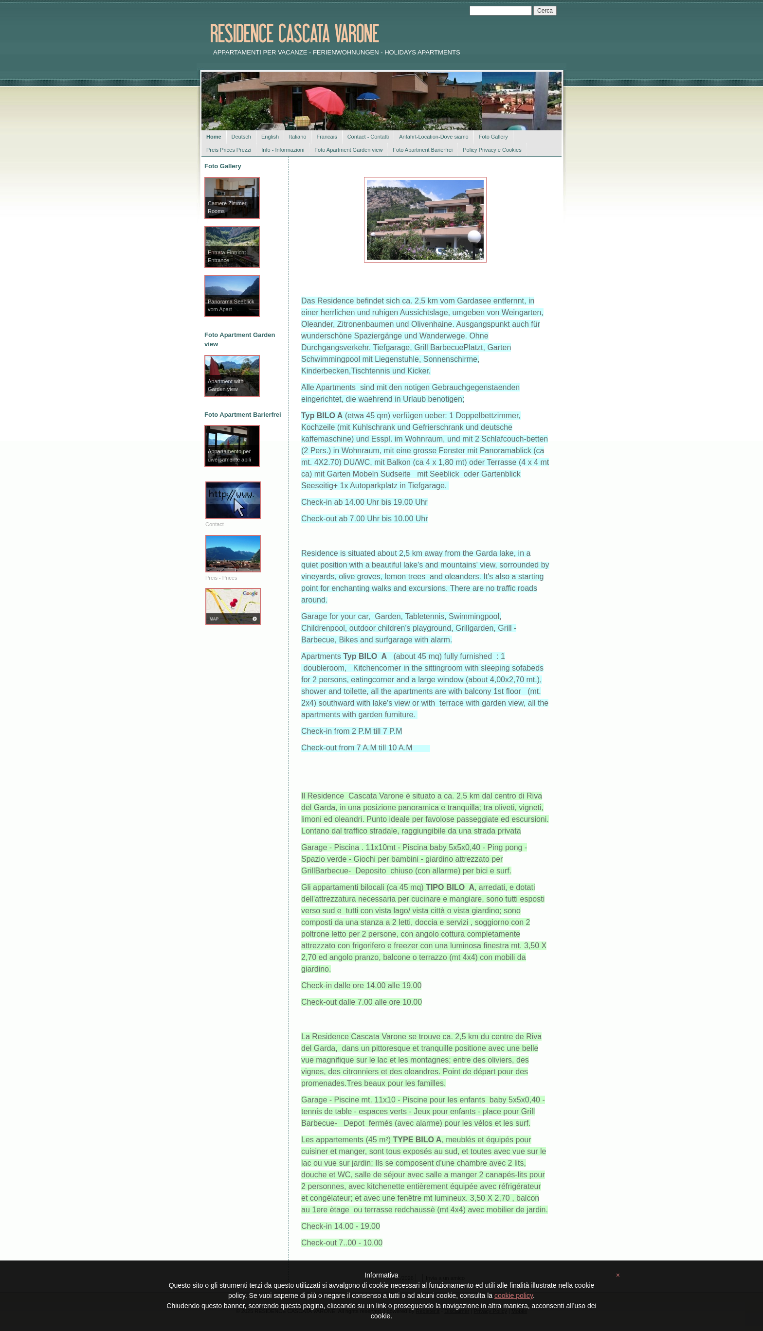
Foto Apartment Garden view (348, 150)
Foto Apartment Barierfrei (423, 150)
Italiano (297, 137)
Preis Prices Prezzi (228, 150)
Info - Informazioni (282, 150)
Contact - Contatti (368, 137)
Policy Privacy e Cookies (492, 150)
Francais (326, 137)
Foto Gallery (493, 137)
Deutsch (241, 137)
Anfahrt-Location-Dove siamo (433, 137)
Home (213, 137)
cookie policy (513, 1295)
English (270, 137)
